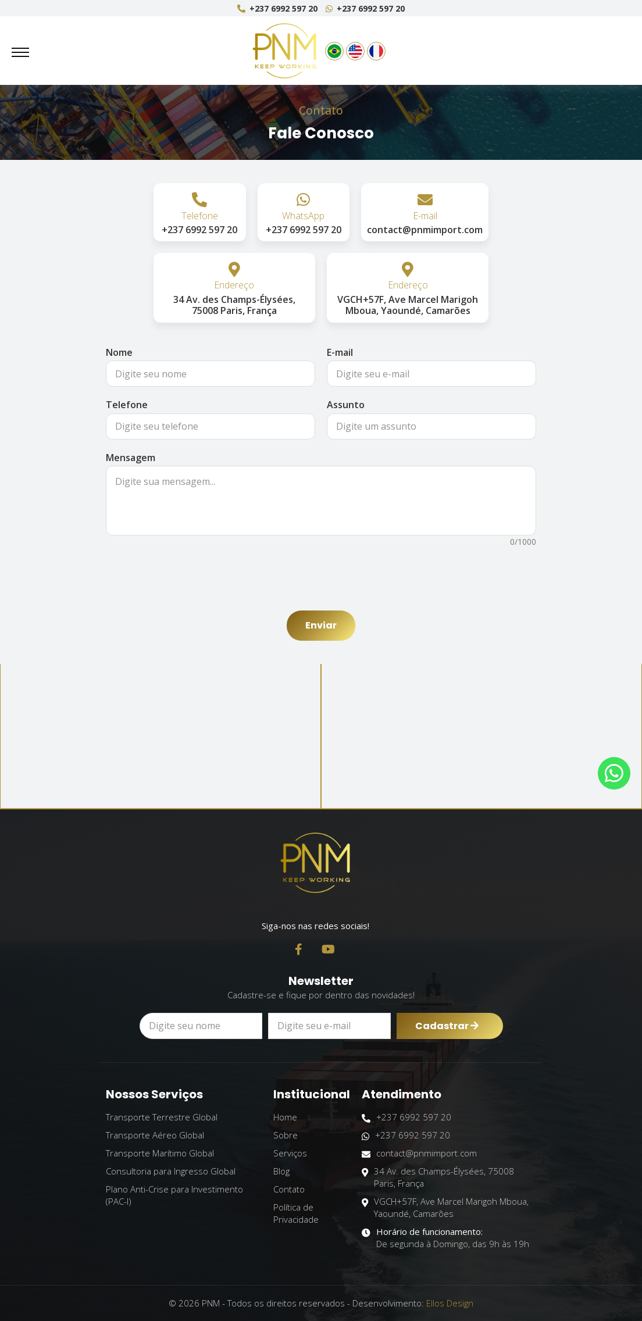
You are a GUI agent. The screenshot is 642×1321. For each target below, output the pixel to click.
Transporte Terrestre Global (161, 1117)
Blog (281, 1171)
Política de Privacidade (296, 1213)
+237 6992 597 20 (277, 8)
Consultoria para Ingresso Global (171, 1171)
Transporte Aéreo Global (155, 1135)
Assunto (346, 404)
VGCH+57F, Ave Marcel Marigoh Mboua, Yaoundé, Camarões (445, 1207)
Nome (119, 352)
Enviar (321, 625)
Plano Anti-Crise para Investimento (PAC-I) (174, 1195)
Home (285, 1117)
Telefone (127, 404)
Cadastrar (447, 1032)
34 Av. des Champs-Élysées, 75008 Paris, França (438, 1177)
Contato (289, 1189)
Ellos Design (449, 1303)
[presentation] (321, 573)
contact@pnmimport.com (419, 1153)
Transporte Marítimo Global (160, 1153)
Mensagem (130, 457)
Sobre (285, 1135)
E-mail (340, 352)
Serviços (290, 1153)
